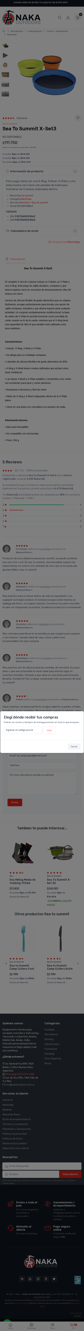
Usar (49, 730)
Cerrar (74, 746)
